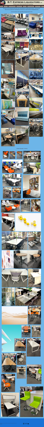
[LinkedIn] (28, 424)
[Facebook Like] (21, 421)
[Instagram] (24, 424)
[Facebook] (26, 424)
